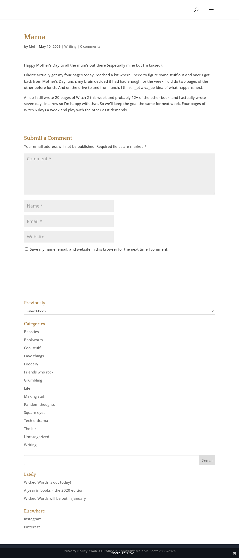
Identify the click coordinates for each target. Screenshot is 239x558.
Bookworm (33, 339)
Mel (32, 46)
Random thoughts (39, 404)
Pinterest (32, 526)
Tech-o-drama (36, 420)
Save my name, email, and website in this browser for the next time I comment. (99, 249)
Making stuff (35, 396)
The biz (30, 428)
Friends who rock (38, 372)
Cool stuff (32, 347)
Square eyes (34, 412)
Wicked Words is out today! (47, 482)
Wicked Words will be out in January (55, 498)
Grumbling (33, 380)
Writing (70, 46)
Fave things (34, 355)
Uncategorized (36, 436)
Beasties (31, 331)
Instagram (33, 518)
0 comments (90, 46)
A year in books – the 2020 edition (53, 490)
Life (27, 388)
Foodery (31, 363)
